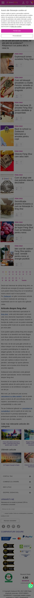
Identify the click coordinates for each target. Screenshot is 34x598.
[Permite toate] (17, 31)
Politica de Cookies (15, 26)
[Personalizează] (17, 36)
